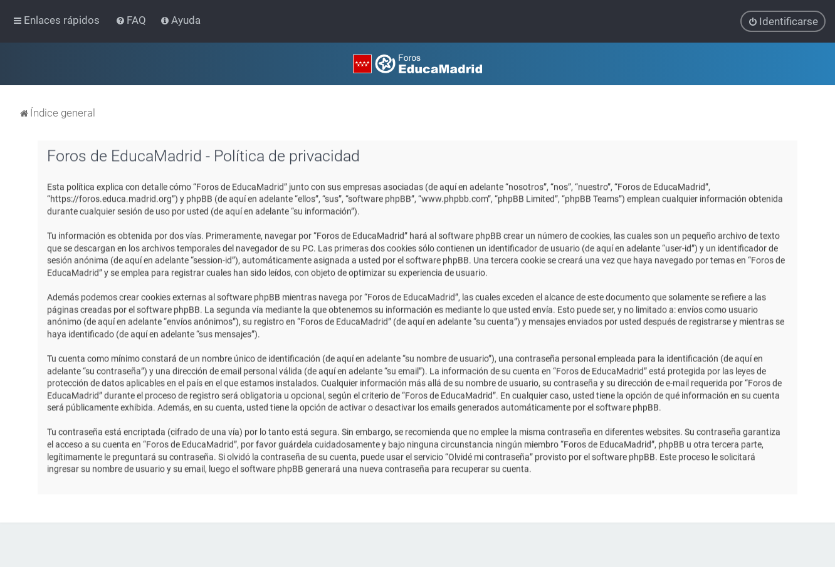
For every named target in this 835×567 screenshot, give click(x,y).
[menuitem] (132, 20)
